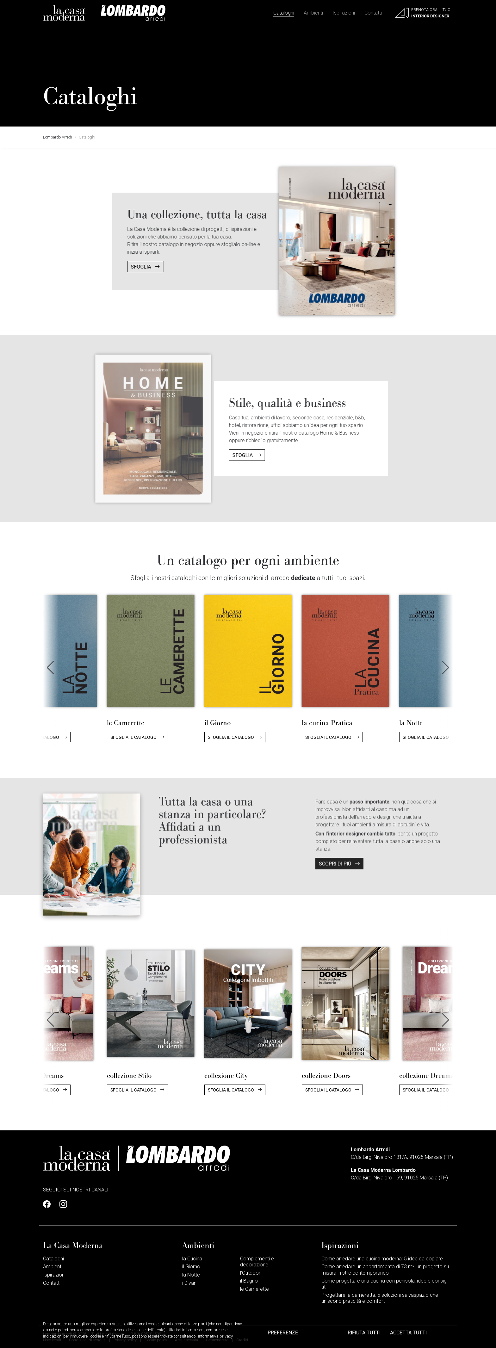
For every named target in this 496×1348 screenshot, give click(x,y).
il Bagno (249, 1281)
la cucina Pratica (327, 722)
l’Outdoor (250, 1273)
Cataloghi (283, 13)
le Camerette (125, 722)
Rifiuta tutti (364, 1332)
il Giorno (217, 722)
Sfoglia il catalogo (137, 737)
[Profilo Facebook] (48, 1204)
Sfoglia (115, 266)
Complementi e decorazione (257, 1262)
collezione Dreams (426, 1075)
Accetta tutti (408, 1332)
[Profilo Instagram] (61, 1204)
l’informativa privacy (214, 1336)
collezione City (226, 1075)
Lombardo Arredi (57, 137)
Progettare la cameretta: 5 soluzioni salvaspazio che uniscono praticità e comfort (379, 1298)
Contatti (373, 13)
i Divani (189, 1283)
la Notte (411, 722)
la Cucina (192, 1259)
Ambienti (313, 13)
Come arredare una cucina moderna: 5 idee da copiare (382, 1259)
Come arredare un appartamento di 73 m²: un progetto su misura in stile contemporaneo (385, 1270)
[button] (445, 668)
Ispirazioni (343, 13)
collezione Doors (326, 1075)
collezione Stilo (129, 1075)
